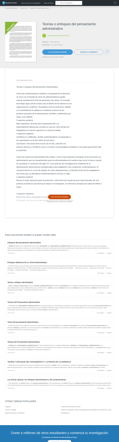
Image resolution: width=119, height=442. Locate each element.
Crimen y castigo (10, 410)
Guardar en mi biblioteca (89, 52)
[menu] (115, 3)
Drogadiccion (65, 413)
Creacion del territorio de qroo (70, 406)
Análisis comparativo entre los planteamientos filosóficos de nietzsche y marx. (86, 410)
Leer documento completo (57, 52)
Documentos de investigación (31, 3)
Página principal (12, 8)
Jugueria (8, 406)
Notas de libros (49, 3)
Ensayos (24, 8)
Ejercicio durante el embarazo (15, 413)
